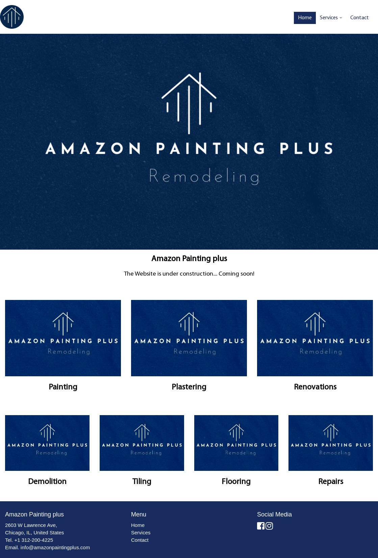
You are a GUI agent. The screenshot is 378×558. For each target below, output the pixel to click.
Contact (359, 18)
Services (331, 18)
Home (305, 18)
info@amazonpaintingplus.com (55, 547)
